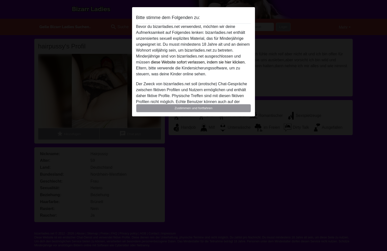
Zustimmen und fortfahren (193, 108)
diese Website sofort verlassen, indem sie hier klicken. (198, 62)
